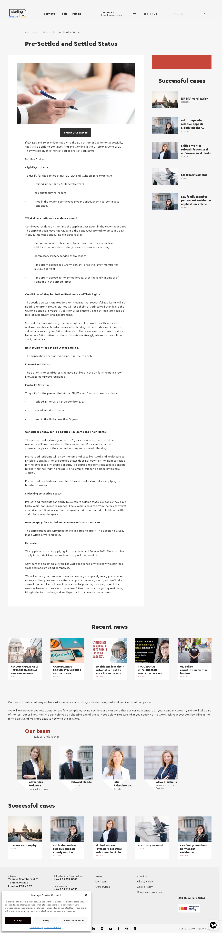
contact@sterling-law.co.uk (195, 928)
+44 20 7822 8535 (66, 879)
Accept (18, 920)
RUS (151, 14)
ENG (147, 14)
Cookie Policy (36, 928)
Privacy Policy (145, 882)
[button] (85, 895)
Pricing (76, 14)
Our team (38, 731)
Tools (63, 14)
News (98, 876)
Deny (46, 920)
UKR (156, 14)
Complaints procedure (150, 892)
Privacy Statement (52, 928)
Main (27, 33)
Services (49, 14)
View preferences (74, 920)
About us (142, 876)
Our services (102, 887)
